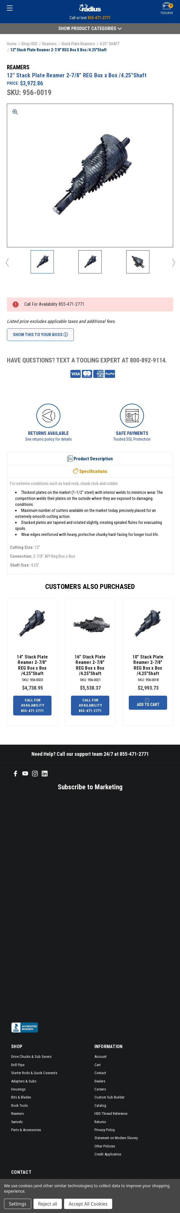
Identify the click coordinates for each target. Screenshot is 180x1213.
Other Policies (104, 1146)
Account (100, 1056)
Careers (100, 1089)
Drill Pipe (17, 1065)
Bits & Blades (21, 1097)
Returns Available (48, 433)
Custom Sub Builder (109, 1097)
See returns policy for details (48, 439)
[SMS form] (82, 906)
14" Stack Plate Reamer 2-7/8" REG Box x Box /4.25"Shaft (32, 665)
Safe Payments (132, 433)
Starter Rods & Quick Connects (34, 1073)
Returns (100, 1122)
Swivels (17, 1122)
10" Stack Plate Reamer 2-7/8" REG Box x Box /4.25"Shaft (148, 665)
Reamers (17, 1113)
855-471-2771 (99, 17)
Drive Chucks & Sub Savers (31, 1056)
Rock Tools (19, 1105)
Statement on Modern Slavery (116, 1138)
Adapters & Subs (23, 1081)
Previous (7, 262)
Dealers (99, 1081)
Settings (17, 1204)
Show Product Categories (90, 28)
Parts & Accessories (26, 1130)
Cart (97, 1065)
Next (173, 262)
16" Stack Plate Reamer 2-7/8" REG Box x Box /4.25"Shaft (90, 665)
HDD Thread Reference (110, 1113)
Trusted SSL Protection (132, 439)
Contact (100, 1073)
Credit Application (107, 1154)
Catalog (100, 1105)
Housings (18, 1089)
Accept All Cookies (88, 1204)
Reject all (47, 1204)
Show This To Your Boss (40, 334)
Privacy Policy (104, 1130)
